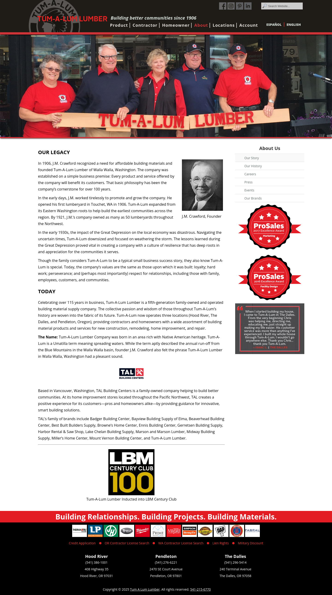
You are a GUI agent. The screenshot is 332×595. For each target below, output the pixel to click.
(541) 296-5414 (235, 562)
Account (248, 25)
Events (249, 190)
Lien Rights (220, 543)
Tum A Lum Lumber (145, 589)
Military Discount (250, 543)
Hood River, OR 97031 (96, 576)
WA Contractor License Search (181, 543)
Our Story (251, 158)
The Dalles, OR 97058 (235, 576)
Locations (224, 25)
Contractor (145, 25)
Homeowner (176, 25)
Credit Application (82, 543)
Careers (250, 174)
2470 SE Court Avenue (166, 569)
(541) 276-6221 (166, 562)
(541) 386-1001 (97, 562)
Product (119, 25)
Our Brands (253, 198)
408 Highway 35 (96, 569)
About (201, 25)
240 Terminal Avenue (235, 569)
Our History (253, 166)
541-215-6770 (200, 589)
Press (248, 182)
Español (274, 24)
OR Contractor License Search (127, 543)
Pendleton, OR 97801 (166, 576)
